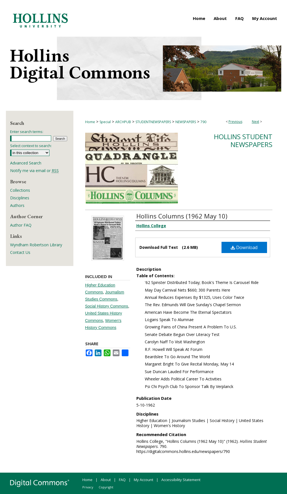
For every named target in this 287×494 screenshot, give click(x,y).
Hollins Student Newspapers (243, 140)
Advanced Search (25, 163)
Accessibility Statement (180, 479)
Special (105, 121)
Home (90, 121)
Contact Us (20, 252)
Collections (20, 190)
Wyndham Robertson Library (36, 244)
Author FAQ (20, 225)
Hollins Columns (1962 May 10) (181, 216)
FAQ (122, 479)
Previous (235, 121)
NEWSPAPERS (185, 121)
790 (203, 121)
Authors (17, 205)
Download (244, 247)
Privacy (87, 487)
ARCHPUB (123, 121)
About (106, 479)
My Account (143, 479)
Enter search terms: (26, 131)
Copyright (106, 487)
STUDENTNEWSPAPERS (153, 121)
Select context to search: (31, 145)
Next (255, 121)
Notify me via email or (34, 170)
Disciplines (19, 197)
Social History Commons (106, 306)
